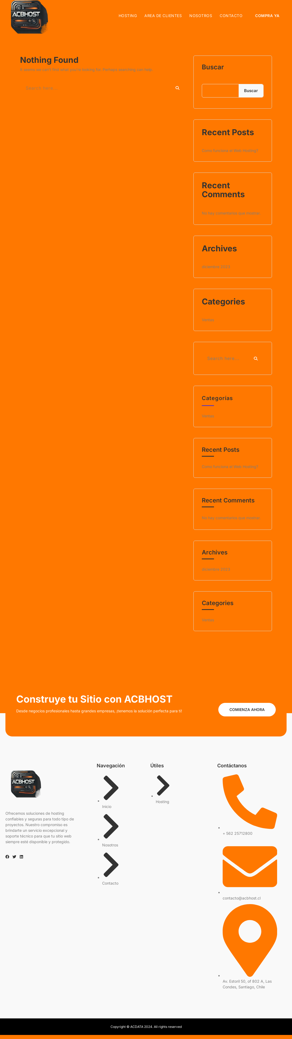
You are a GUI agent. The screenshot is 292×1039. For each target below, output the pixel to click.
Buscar (213, 71)
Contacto (231, 16)
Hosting (128, 16)
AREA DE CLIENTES (163, 16)
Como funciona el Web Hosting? (230, 154)
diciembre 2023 (216, 270)
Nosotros (201, 16)
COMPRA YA (267, 16)
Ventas (208, 324)
